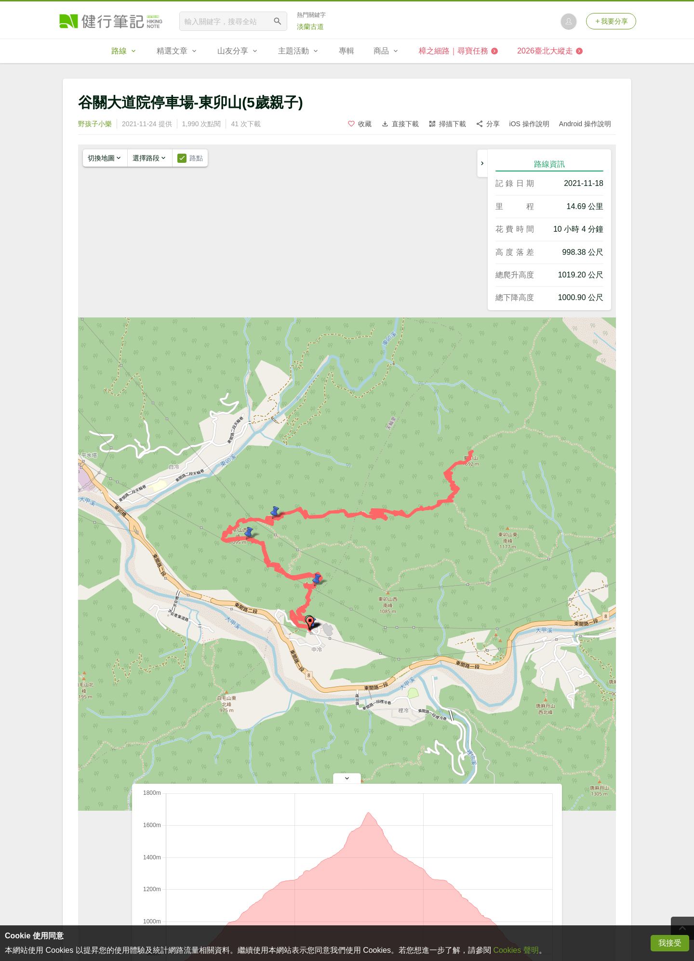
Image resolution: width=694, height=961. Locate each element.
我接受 (669, 943)
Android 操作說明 (585, 124)
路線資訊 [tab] (549, 164)
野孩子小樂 (95, 124)
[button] (310, 623)
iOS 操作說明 (529, 124)
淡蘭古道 (310, 26)
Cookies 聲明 (515, 950)
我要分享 (611, 21)
